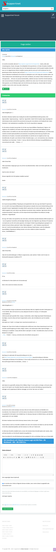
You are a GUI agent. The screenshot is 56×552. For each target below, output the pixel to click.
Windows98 (13, 56)
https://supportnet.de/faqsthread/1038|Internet (37, 72)
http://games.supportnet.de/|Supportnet (29, 64)
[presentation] (13, 500)
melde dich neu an (16, 504)
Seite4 (7, 527)
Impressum (45, 525)
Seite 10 (8, 532)
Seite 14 (4, 536)
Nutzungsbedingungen (48, 528)
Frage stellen (26, 44)
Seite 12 (5, 534)
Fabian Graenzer (25, 549)
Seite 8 (11, 529)
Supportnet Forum (12, 15)
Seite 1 (7, 525)
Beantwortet (4, 109)
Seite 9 (3, 532)
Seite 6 (3, 529)
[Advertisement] (28, 29)
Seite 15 (8, 536)
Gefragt (3, 56)
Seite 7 (7, 529)
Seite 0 (3, 525)
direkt (5, 538)
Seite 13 (9, 534)
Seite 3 (4, 527)
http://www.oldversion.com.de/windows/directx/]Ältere (18, 357)
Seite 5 (11, 527)
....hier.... (4, 335)
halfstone (13, 302)
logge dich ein (7, 504)
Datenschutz (46, 532)
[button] (6, 455)
